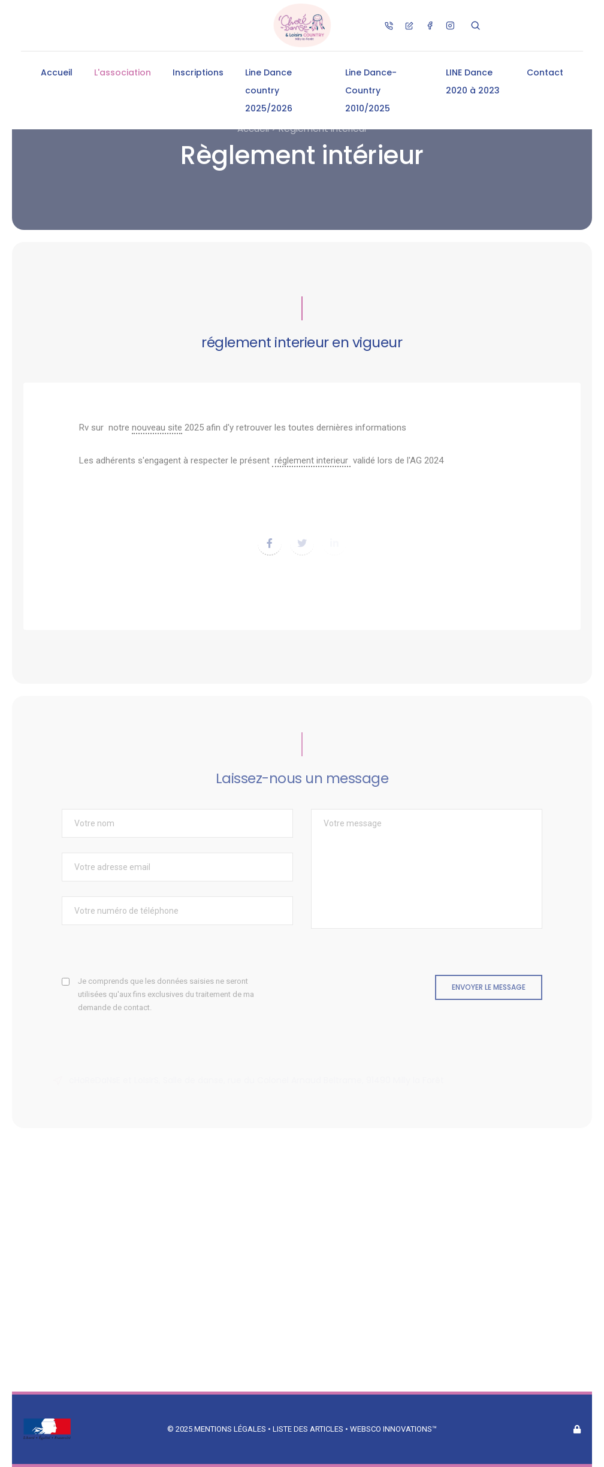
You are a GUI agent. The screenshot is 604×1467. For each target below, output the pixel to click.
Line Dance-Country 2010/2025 (371, 90)
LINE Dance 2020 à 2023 (473, 81)
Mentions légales (230, 1428)
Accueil (57, 72)
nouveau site (157, 427)
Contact (545, 72)
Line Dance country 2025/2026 (268, 90)
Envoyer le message (489, 987)
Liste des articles (309, 1428)
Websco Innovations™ (393, 1428)
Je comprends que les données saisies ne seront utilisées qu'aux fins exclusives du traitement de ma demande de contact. (166, 994)
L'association (122, 72)
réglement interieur (311, 460)
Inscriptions (198, 72)
